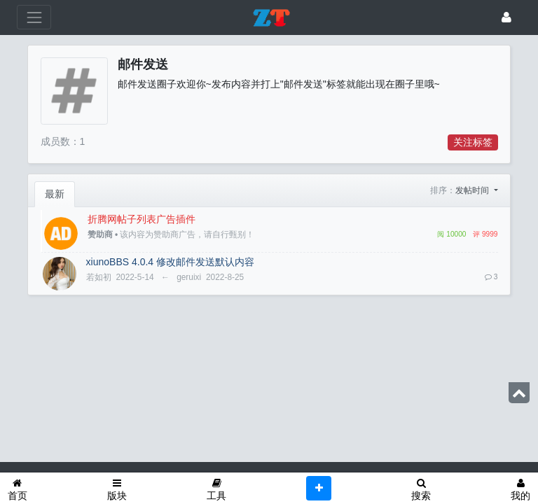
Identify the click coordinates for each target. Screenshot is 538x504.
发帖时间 (473, 190)
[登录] (506, 17)
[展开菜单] (34, 17)
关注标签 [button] (472, 142)
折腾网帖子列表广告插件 (141, 219)
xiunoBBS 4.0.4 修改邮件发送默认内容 (170, 261)
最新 (54, 194)
